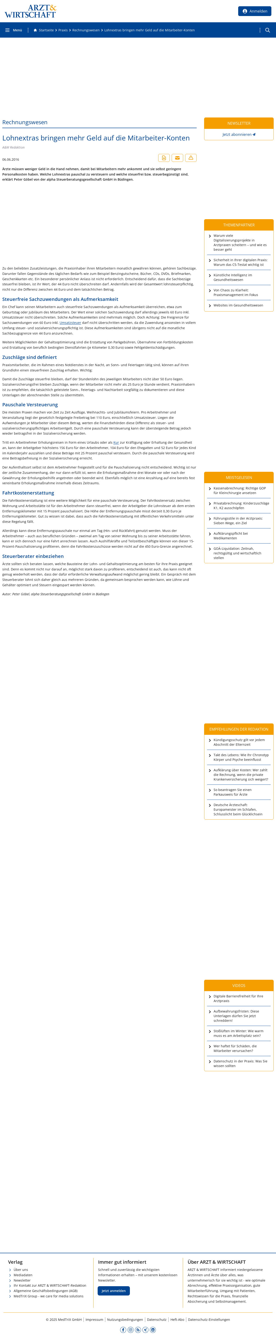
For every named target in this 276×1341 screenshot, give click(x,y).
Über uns (21, 1269)
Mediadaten (23, 1275)
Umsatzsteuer (70, 322)
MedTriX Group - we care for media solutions (48, 1296)
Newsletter (22, 1280)
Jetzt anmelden (114, 1291)
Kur (116, 442)
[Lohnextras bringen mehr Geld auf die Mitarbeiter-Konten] (149, 30)
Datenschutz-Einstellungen (209, 1319)
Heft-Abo (177, 1319)
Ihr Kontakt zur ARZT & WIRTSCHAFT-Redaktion (50, 1285)
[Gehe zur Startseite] (43, 30)
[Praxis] (63, 30)
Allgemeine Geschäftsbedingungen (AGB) (45, 1291)
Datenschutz (157, 1319)
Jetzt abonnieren (237, 134)
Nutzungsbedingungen (125, 1319)
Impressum (94, 1319)
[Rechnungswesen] (86, 30)
